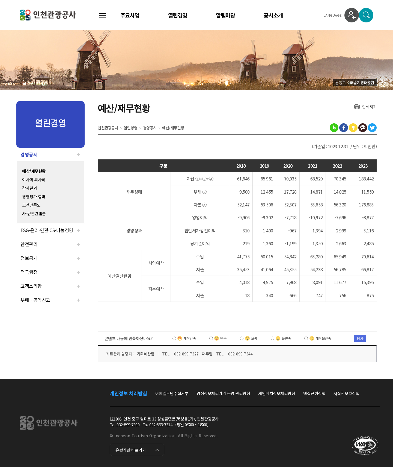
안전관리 (28, 244)
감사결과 (29, 188)
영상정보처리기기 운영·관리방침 (223, 393)
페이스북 (343, 127)
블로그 (334, 127)
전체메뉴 (102, 15)
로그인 (351, 15)
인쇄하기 (369, 106)
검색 (366, 15)
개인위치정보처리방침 (276, 393)
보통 (254, 338)
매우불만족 (323, 338)
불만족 (286, 338)
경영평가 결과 (33, 196)
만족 (223, 338)
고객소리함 (31, 285)
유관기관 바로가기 (130, 450)
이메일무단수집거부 (172, 393)
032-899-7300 (128, 424)
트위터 (372, 127)
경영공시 (28, 154)
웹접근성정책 (314, 393)
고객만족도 (31, 205)
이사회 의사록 (33, 179)
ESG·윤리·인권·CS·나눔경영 (46, 230)
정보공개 (28, 258)
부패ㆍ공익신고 (35, 299)
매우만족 (189, 338)
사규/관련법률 (34, 213)
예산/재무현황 (34, 171)
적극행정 (28, 271)
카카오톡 (362, 127)
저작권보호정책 (346, 393)
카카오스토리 (353, 127)
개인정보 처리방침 (128, 393)
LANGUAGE (332, 15)
